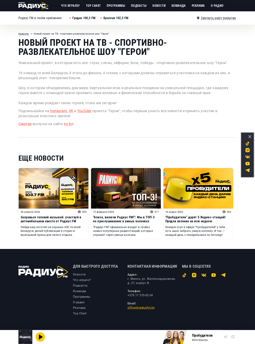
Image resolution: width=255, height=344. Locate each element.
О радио (217, 5)
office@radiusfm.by (141, 307)
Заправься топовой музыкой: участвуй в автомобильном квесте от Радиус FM (51, 219)
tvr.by (68, 124)
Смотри (25, 124)
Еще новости (41, 158)
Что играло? (70, 5)
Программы (116, 5)
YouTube (84, 111)
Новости (159, 5)
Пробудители (202, 335)
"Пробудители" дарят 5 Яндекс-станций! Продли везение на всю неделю (195, 219)
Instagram (58, 111)
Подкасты (139, 5)
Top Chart (93, 5)
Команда (179, 5)
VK (71, 111)
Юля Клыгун (200, 339)
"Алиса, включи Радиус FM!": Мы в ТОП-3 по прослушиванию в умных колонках (124, 219)
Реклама (198, 5)
